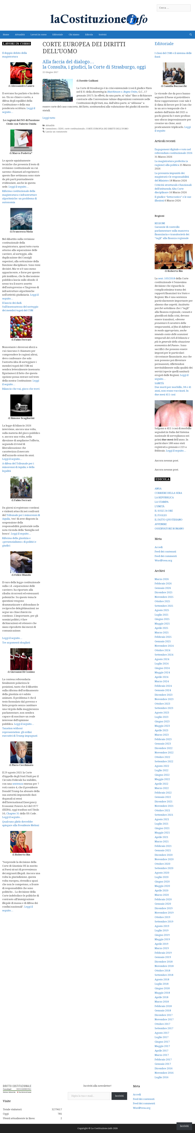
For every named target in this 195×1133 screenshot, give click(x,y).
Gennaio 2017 (163, 1063)
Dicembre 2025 (164, 592)
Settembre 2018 (164, 974)
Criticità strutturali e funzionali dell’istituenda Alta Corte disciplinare (173, 188)
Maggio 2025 (162, 623)
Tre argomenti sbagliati (16, 642)
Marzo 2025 (162, 632)
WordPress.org (163, 560)
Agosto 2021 (162, 819)
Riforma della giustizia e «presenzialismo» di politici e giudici (19, 542)
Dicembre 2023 (164, 694)
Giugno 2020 (162, 881)
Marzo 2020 (162, 894)
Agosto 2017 (162, 1032)
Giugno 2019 (162, 934)
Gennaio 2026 (163, 588)
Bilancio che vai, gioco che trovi (20, 388)
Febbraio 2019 (163, 952)
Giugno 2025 (162, 619)
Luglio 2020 (161, 877)
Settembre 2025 (164, 605)
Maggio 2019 (162, 939)
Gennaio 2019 (163, 957)
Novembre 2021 (164, 805)
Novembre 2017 (164, 1019)
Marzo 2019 (162, 948)
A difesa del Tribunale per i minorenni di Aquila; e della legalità (18, 467)
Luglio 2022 (161, 770)
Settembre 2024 (164, 654)
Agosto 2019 (162, 926)
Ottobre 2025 (162, 601)
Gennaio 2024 (163, 690)
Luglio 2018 (161, 983)
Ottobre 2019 (162, 917)
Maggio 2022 (162, 779)
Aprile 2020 (161, 890)
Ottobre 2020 (162, 863)
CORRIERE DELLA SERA (168, 492)
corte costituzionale (75, 128)
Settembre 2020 (164, 868)
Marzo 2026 (162, 579)
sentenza (17, 783)
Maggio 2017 (162, 1046)
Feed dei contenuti (165, 551)
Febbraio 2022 (163, 792)
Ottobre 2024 (162, 650)
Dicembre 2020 (164, 854)
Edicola (89, 34)
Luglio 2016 (161, 1077)
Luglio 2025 (161, 614)
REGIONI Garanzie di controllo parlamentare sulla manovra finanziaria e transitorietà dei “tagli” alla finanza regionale (172, 231)
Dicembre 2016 (164, 1068)
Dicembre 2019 (164, 908)
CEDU (60, 128)
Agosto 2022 (162, 765)
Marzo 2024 (162, 681)
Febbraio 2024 (163, 685)
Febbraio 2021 (163, 846)
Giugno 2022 (162, 774)
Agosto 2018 (162, 979)
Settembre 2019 (164, 921)
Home (6, 34)
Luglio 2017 (161, 1037)
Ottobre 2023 (162, 703)
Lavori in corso (39, 34)
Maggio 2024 (162, 672)
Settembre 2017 (164, 1028)
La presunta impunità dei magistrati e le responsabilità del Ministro (172, 177)
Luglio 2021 (161, 823)
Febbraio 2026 (163, 583)
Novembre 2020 (164, 859)
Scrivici (102, 34)
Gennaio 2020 (163, 903)
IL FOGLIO (161, 515)
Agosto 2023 (162, 712)
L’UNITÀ (159, 506)
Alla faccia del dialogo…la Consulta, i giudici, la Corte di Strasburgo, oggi (94, 64)
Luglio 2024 (161, 663)
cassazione (51, 128)
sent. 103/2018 (166, 278)
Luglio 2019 (161, 930)
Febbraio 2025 (163, 636)
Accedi (159, 547)
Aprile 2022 (161, 783)
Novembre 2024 (164, 645)
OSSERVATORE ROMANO (169, 528)
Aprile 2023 (161, 730)
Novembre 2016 (164, 1072)
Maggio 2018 (162, 992)
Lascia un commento (56, 132)
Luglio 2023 (161, 716)
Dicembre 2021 (164, 801)
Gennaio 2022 (163, 797)
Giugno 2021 (162, 828)
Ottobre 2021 (162, 810)
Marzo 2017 (162, 1055)
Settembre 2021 (164, 814)
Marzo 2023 (162, 734)
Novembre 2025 (164, 596)
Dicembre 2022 (164, 748)
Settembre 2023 (164, 708)
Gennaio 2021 (163, 850)
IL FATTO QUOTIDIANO (168, 519)
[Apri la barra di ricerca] (190, 35)
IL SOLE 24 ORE (164, 510)
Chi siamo (74, 34)
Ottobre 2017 (162, 1023)
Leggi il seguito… (19, 186)
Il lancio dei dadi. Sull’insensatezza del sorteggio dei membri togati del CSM (20, 306)
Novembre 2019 (164, 912)
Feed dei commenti (166, 556)
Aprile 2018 (161, 997)
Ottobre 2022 (162, 757)
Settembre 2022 (164, 761)
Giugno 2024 (162, 668)
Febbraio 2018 (163, 1006)
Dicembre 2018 (164, 961)
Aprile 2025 (161, 628)
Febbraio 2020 (163, 899)
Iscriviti (119, 1095)
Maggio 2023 (162, 725)
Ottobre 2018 (162, 970)
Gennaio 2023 (163, 743)
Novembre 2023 (164, 699)
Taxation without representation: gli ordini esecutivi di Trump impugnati (19, 732)
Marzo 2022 (162, 788)
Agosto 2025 (162, 610)
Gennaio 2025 (163, 641)
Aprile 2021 (161, 837)
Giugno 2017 (162, 1041)
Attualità (20, 34)
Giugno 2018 (162, 988)
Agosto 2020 (162, 872)
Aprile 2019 (161, 943)
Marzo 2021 (162, 841)
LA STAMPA (161, 501)
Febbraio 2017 (163, 1059)
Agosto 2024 (162, 659)
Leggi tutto (49, 117)
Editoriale (57, 34)
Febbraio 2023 (163, 739)
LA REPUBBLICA (164, 497)
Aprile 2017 (161, 1050)
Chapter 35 (12, 813)
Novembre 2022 (164, 752)
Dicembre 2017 (164, 1015)
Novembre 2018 (164, 966)
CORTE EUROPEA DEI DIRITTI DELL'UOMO (107, 128)
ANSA (158, 488)
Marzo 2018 (162, 1001)
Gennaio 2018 (163, 1010)
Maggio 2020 (162, 885)
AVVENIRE (161, 524)
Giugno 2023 (162, 721)
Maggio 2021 (162, 832)
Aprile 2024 (161, 677)
